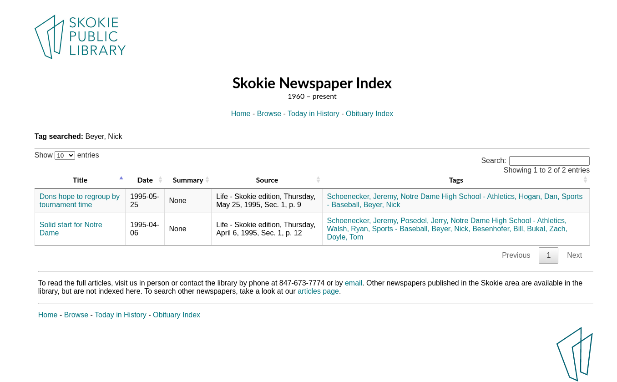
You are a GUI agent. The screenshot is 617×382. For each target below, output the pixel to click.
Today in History (313, 113)
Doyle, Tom (345, 237)
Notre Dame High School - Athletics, (458, 196)
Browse (269, 113)
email (353, 283)
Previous (516, 255)
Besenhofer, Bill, (498, 229)
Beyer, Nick (382, 205)
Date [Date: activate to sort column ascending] (145, 179)
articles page (318, 291)
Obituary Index (369, 113)
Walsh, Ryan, (348, 229)
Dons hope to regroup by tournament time (80, 201)
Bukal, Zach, (547, 229)
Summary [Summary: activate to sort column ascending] (188, 179)
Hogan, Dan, (539, 196)
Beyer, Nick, (450, 229)
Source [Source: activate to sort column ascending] (267, 179)
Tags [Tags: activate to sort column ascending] (456, 179)
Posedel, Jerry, (424, 220)
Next (574, 255)
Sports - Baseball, (401, 229)
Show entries (67, 155)
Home (241, 113)
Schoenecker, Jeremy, (363, 196)
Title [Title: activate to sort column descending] (80, 179)
